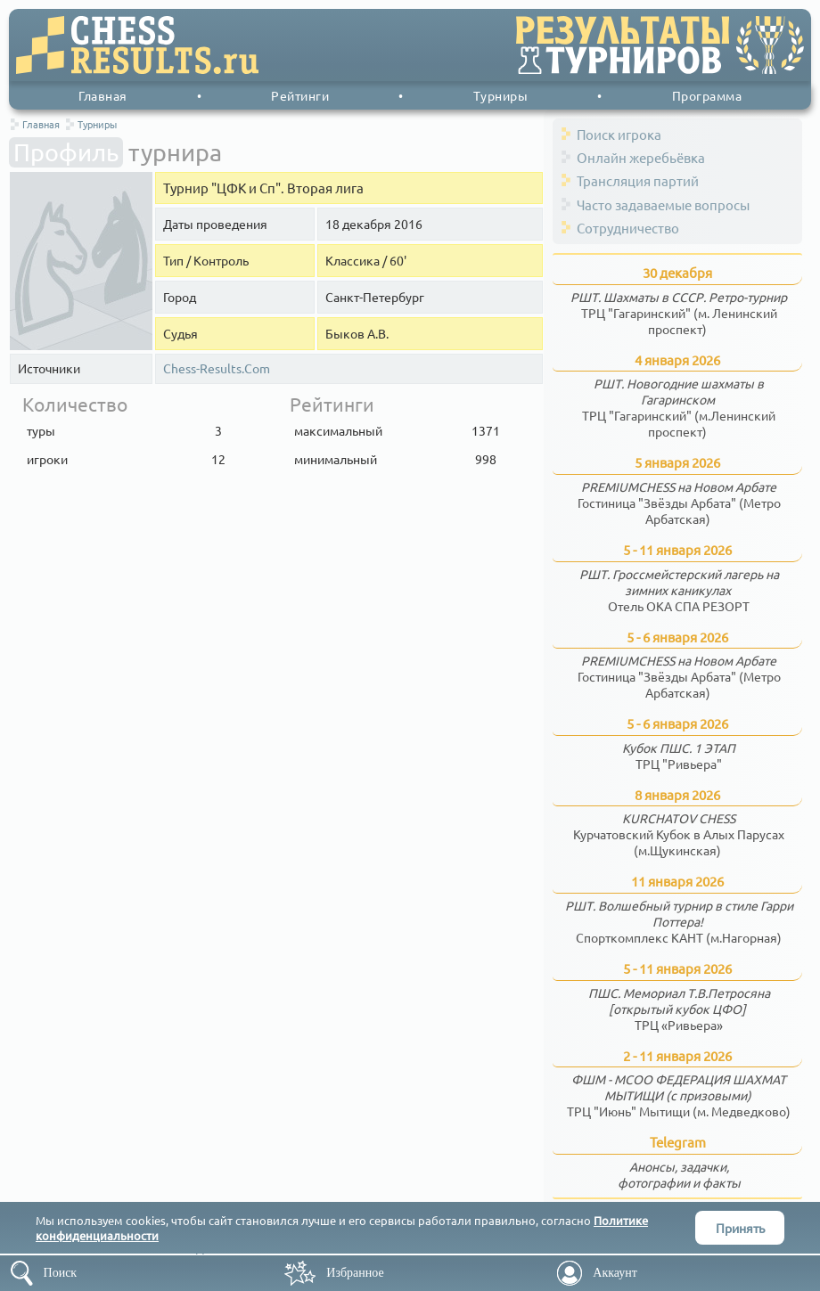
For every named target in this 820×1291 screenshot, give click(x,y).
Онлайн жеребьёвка (641, 157)
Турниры (501, 95)
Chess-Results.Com (216, 368)
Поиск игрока (619, 134)
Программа (707, 95)
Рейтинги (300, 95)
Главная (102, 95)
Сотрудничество (628, 227)
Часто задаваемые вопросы (663, 204)
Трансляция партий (638, 180)
